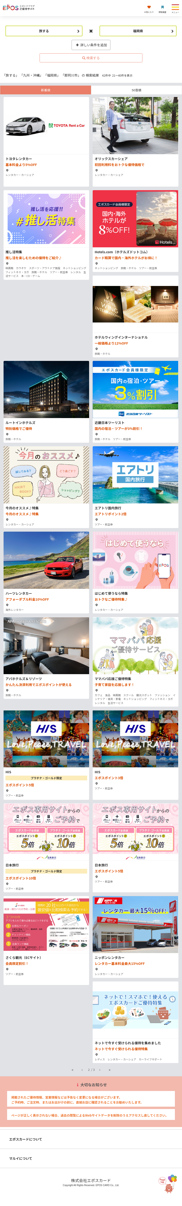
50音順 (136, 90)
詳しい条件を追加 (91, 44)
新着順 (45, 90)
